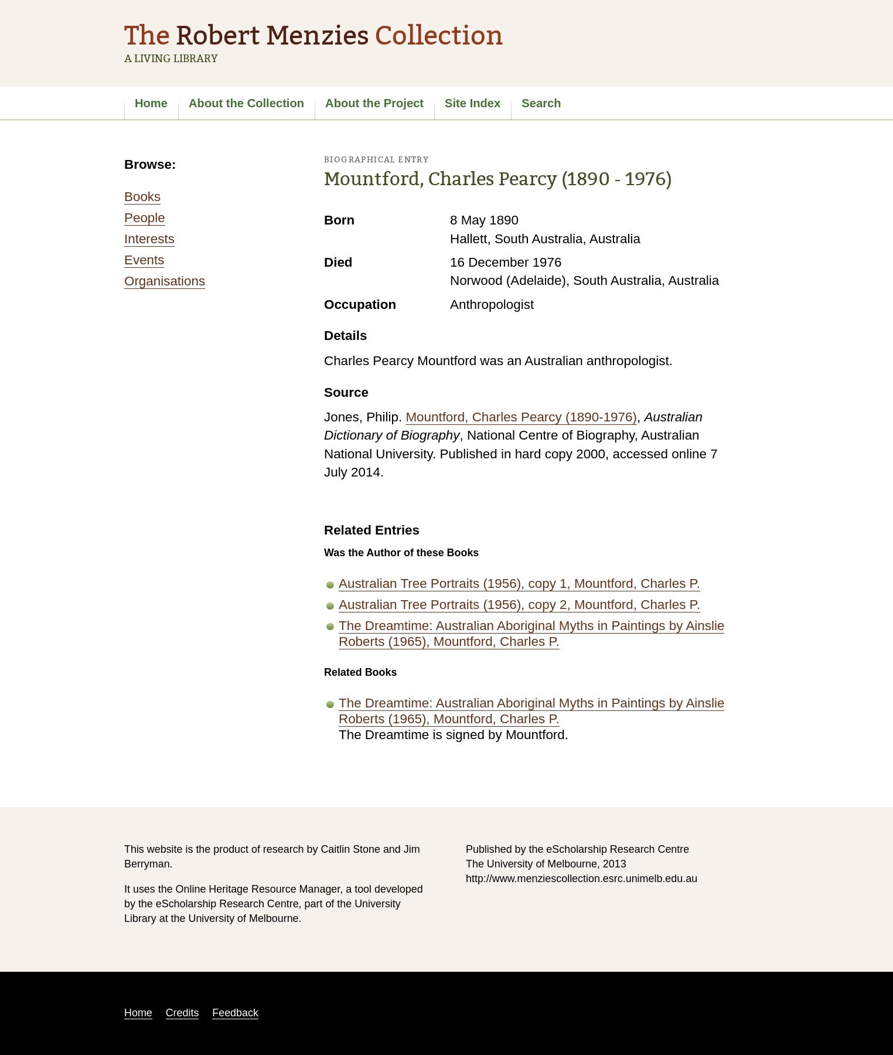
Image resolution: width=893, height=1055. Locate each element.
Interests (149, 239)
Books (142, 196)
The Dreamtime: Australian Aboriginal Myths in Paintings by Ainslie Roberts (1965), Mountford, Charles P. (531, 633)
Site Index (472, 103)
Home (151, 103)
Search (541, 103)
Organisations (164, 281)
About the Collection (246, 103)
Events (144, 260)
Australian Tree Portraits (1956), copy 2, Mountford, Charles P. (519, 604)
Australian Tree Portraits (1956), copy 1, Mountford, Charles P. (519, 583)
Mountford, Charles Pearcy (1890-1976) (521, 417)
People (144, 217)
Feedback (235, 1013)
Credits (182, 1013)
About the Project (374, 103)
